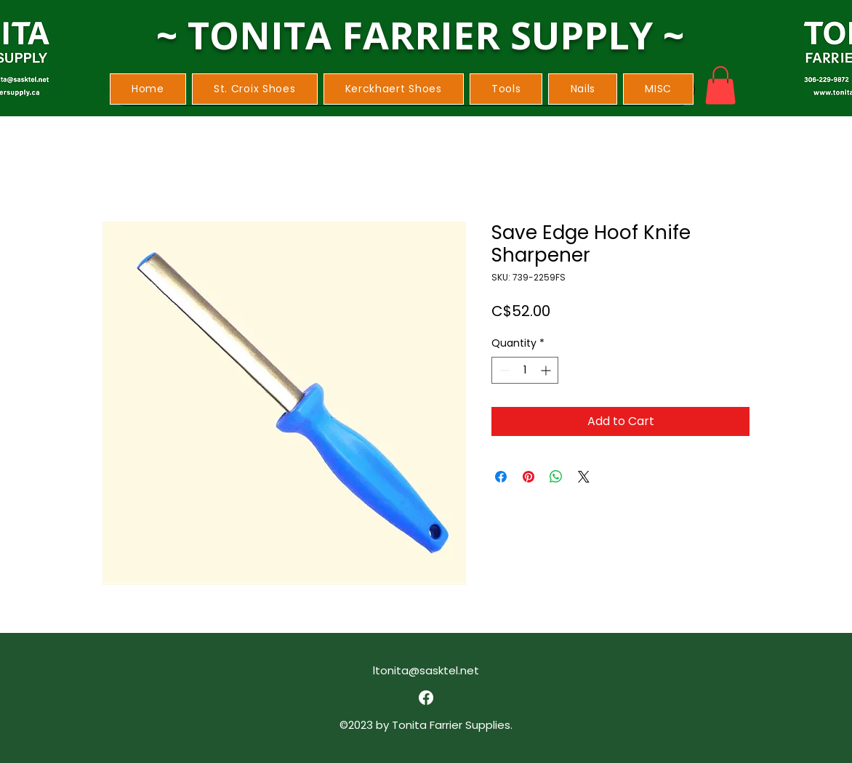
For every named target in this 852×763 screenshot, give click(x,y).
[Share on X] (583, 476)
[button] (255, 89)
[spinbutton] (525, 370)
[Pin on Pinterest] (528, 476)
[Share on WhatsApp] (556, 476)
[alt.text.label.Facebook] (426, 697)
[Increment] (547, 370)
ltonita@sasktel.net (426, 670)
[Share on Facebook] (501, 476)
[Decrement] (503, 370)
